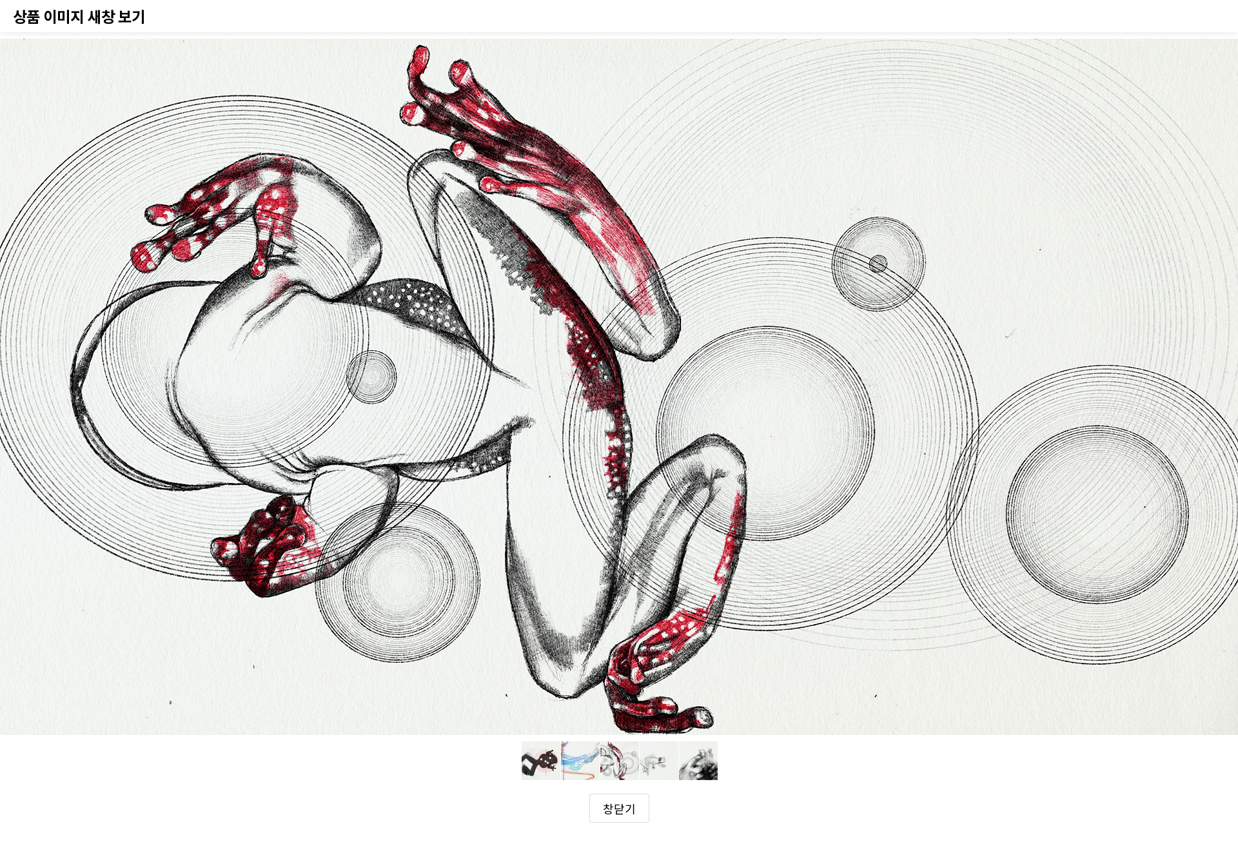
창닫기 (619, 808)
